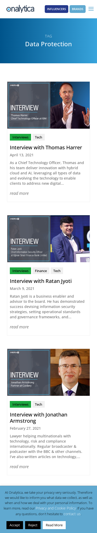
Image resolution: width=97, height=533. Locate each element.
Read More (54, 525)
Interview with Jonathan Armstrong (38, 417)
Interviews (20, 137)
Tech (38, 137)
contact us (72, 513)
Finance (41, 270)
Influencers (56, 9)
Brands (77, 9)
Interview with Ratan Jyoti (41, 280)
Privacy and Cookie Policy (56, 508)
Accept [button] (15, 525)
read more (19, 193)
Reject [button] (33, 525)
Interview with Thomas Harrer (46, 147)
